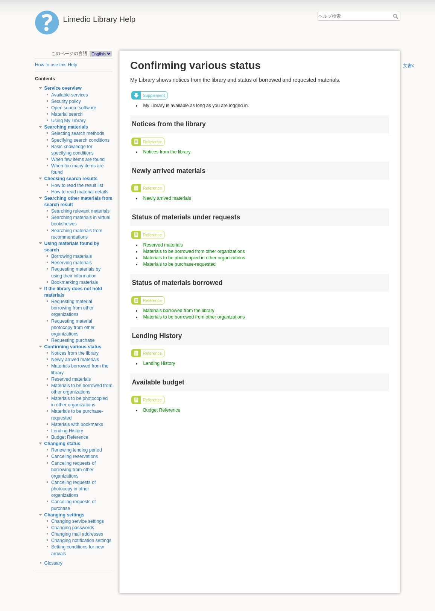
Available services (69, 95)
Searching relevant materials (80, 211)
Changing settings (64, 515)
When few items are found (78, 159)
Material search (67, 114)
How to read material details (79, 191)
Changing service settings (77, 521)
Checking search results (71, 178)
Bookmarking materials (74, 282)
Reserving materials (71, 262)
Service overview (63, 88)
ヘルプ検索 (396, 16)
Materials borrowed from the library (178, 310)
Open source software (73, 107)
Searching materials (66, 127)
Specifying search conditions (80, 140)
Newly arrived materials (75, 359)
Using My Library (68, 120)
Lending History (67, 430)
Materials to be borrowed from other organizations (194, 251)
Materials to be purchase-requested (179, 264)
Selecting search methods (77, 133)
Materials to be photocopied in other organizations (194, 257)
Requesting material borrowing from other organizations (72, 308)
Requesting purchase (73, 340)
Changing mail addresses (77, 534)
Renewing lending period (76, 450)
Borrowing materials (71, 256)
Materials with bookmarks (77, 424)
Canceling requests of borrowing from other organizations (73, 470)
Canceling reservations (74, 456)
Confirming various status (73, 346)
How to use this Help (56, 64)
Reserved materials (71, 379)
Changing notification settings (81, 540)
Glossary (53, 563)
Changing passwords (72, 527)
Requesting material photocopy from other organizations (73, 328)
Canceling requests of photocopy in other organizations (73, 489)
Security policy (66, 101)
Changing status (62, 443)
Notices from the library (75, 353)
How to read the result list (77, 185)
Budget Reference (69, 437)
